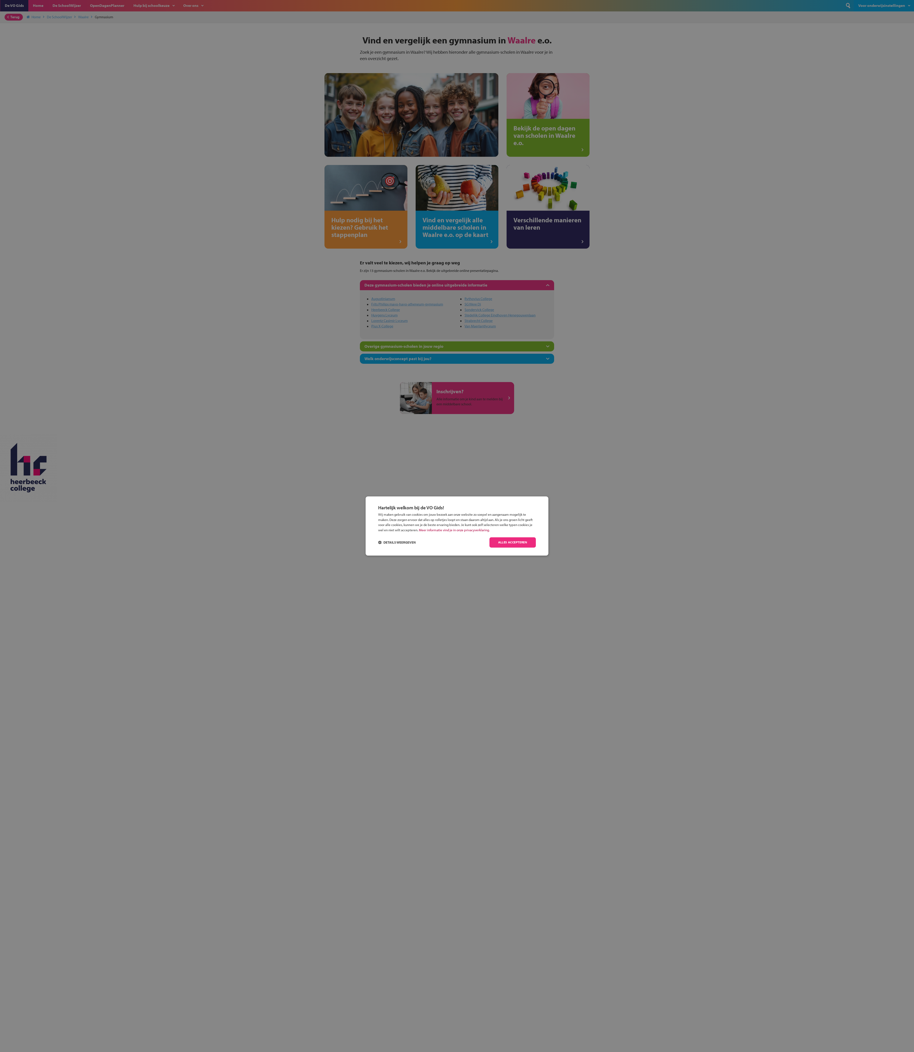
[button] (397, 542)
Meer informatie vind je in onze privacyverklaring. (454, 530)
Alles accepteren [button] (512, 542)
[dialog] (457, 525)
